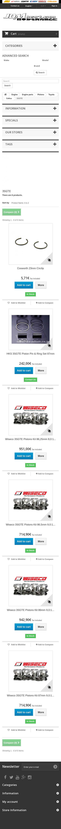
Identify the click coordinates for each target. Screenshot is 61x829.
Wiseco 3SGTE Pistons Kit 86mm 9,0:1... (30, 610)
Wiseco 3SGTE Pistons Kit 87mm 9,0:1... (30, 695)
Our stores (13, 132)
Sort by (5, 203)
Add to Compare (45, 303)
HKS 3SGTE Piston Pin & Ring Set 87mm (30, 353)
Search (40, 72)
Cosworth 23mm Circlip (30, 268)
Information (15, 108)
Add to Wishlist (17, 303)
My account (10, 801)
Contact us (15, 6)
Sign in (54, 6)
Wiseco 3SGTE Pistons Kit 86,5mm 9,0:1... (30, 524)
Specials (11, 120)
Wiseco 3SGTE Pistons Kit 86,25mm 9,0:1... (30, 439)
